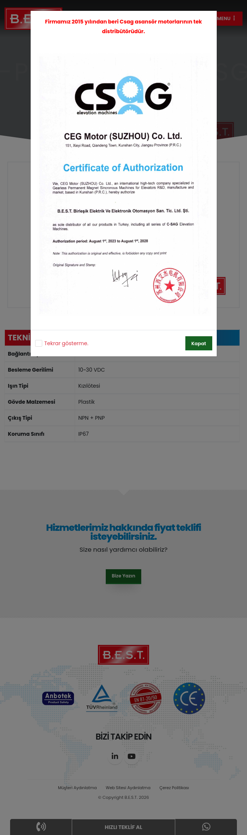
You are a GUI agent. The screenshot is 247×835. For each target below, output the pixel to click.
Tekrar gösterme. (66, 343)
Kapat (198, 343)
